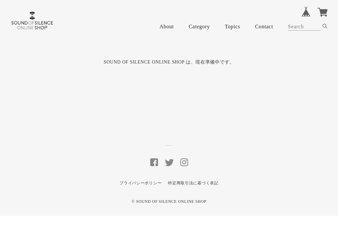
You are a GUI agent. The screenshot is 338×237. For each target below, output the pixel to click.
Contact (264, 26)
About (166, 26)
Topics (232, 26)
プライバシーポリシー (140, 183)
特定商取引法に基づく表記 (193, 183)
